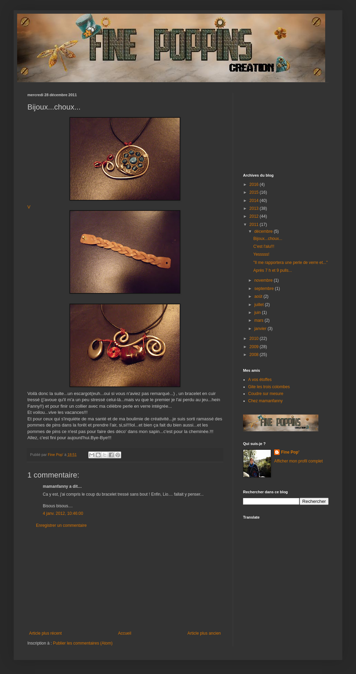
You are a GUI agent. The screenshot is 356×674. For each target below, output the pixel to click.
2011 (255, 224)
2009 (255, 346)
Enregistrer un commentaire (61, 525)
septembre (264, 288)
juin (258, 312)
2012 (255, 216)
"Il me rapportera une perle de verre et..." (290, 262)
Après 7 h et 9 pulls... (272, 270)
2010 (255, 338)
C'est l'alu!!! (263, 246)
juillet (259, 304)
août (259, 296)
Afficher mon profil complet (298, 461)
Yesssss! (261, 254)
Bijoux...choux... (267, 238)
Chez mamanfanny (265, 400)
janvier (261, 328)
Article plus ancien (204, 633)
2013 (255, 208)
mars (259, 320)
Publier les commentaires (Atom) (83, 643)
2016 (255, 184)
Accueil (124, 633)
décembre (264, 231)
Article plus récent (45, 633)
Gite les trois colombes (269, 386)
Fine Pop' (290, 452)
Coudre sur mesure (265, 393)
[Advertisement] (125, 579)
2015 (255, 192)
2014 (255, 200)
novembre (264, 280)
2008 (255, 354)
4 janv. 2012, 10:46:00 (63, 513)
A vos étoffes (260, 379)
